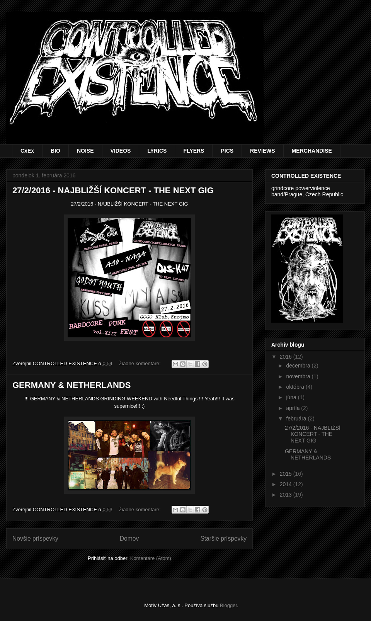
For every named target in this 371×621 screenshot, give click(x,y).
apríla (293, 408)
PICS (227, 151)
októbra (296, 387)
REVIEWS (262, 151)
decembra (298, 365)
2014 (286, 484)
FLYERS (193, 151)
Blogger (228, 605)
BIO (55, 151)
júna (292, 397)
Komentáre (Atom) (150, 558)
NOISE (85, 151)
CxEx (27, 151)
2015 (286, 474)
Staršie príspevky (223, 538)
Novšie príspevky (35, 538)
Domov (129, 538)
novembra (298, 376)
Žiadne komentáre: (140, 363)
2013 (286, 495)
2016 (286, 357)
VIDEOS (121, 151)
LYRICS (157, 151)
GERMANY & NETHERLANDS (71, 385)
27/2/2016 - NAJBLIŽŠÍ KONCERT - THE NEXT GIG (113, 190)
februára (297, 418)
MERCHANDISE (312, 151)
